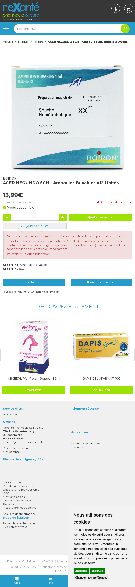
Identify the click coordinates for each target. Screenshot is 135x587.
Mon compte (11, 451)
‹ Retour (33, 282)
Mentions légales (14, 496)
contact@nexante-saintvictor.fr (23, 442)
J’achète (34, 390)
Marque (23, 42)
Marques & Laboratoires (86, 443)
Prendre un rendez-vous (18, 486)
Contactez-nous (13, 482)
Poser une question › (101, 282)
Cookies (8, 503)
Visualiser (101, 390)
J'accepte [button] (81, 570)
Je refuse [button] (97, 570)
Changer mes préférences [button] (91, 577)
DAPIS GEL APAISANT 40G (101, 378)
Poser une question (15, 448)
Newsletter (78, 447)
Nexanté (33, 566)
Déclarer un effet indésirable (29, 254)
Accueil (8, 42)
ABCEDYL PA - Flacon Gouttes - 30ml (34, 378)
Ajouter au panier (100, 217)
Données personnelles (17, 500)
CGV (6, 493)
